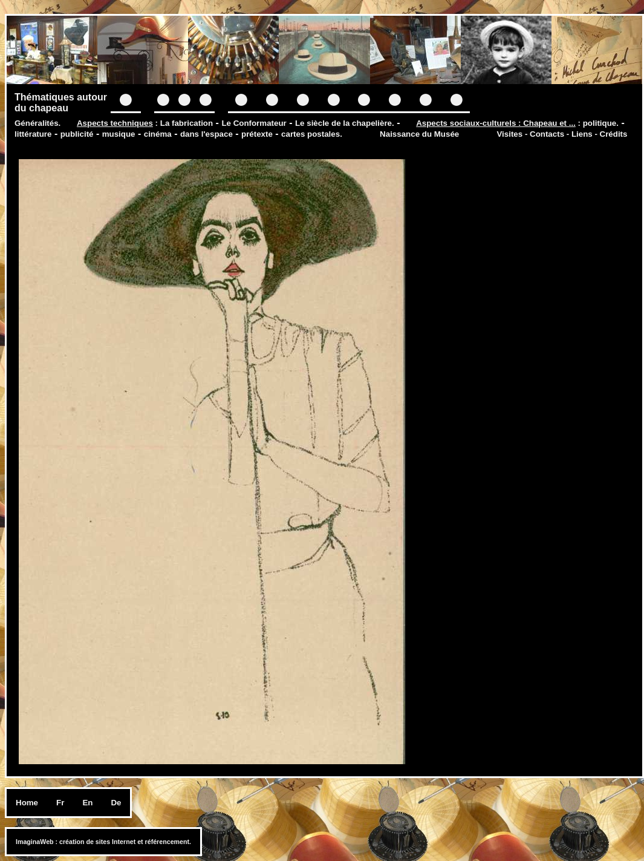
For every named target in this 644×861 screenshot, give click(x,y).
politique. (601, 123)
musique (118, 134)
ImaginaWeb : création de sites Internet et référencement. (103, 841)
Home (27, 802)
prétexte (257, 134)
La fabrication (186, 123)
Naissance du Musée (419, 134)
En (87, 802)
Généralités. (37, 123)
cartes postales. (311, 134)
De (116, 802)
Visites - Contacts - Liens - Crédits (561, 134)
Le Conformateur (253, 123)
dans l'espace (206, 134)
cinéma (158, 134)
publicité (77, 134)
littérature (33, 134)
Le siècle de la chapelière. (344, 123)
